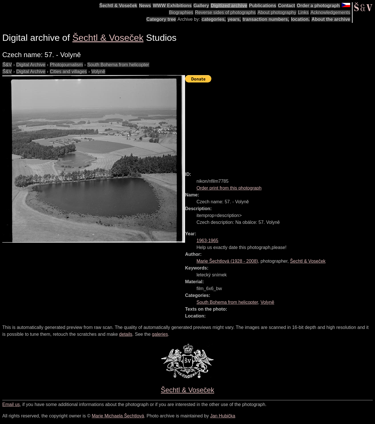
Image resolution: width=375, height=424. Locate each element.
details (125, 334)
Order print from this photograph (229, 188)
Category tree (161, 19)
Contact (286, 5)
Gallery (201, 5)
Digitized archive (229, 5)
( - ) (227, 261)
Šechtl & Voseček (118, 5)
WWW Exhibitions (172, 5)
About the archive (331, 19)
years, (234, 19)
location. (300, 19)
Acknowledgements (330, 12)
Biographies (181, 12)
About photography (277, 12)
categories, (214, 19)
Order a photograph (318, 5)
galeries (160, 334)
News (145, 5)
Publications (262, 5)
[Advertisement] (280, 124)
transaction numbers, (265, 19)
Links (303, 12)
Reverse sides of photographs (225, 12)
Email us (11, 404)
